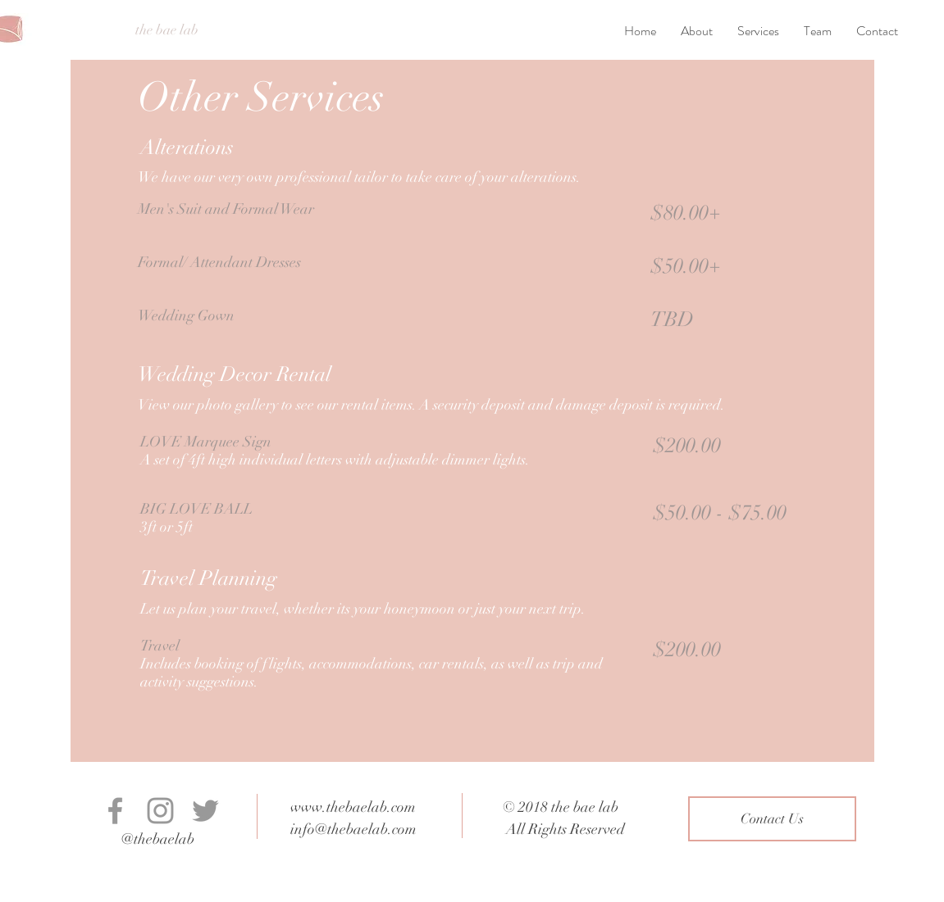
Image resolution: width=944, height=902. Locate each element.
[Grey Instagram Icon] (160, 810)
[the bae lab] (167, 30)
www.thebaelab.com (353, 807)
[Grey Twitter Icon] (205, 810)
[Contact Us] (772, 818)
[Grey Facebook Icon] (115, 810)
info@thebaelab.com (353, 829)
